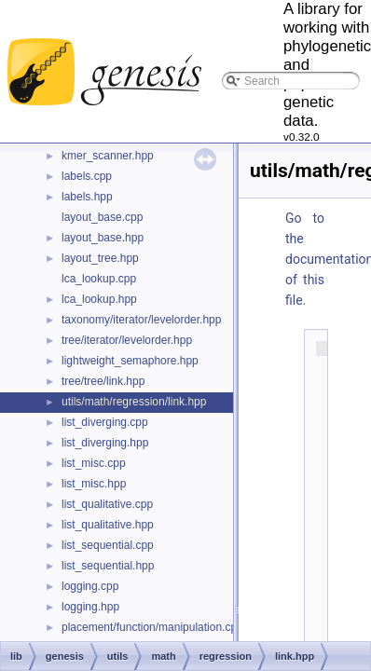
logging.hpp (90, 606)
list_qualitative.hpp (108, 524)
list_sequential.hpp (108, 565)
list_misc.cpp (94, 463)
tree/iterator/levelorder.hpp (127, 340)
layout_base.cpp (102, 217)
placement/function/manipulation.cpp (152, 627)
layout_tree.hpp (100, 258)
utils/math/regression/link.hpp (134, 401)
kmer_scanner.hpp (108, 155)
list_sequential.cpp (108, 545)
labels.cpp (87, 176)
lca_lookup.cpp (99, 278)
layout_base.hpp (103, 237)
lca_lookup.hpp (99, 299)
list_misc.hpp (94, 483)
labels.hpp (87, 196)
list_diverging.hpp (105, 442)
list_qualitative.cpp (107, 504)
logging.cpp (90, 586)
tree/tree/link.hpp (103, 381)
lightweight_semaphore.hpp (130, 360)
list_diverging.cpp (105, 422)
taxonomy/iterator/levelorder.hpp (141, 319)
